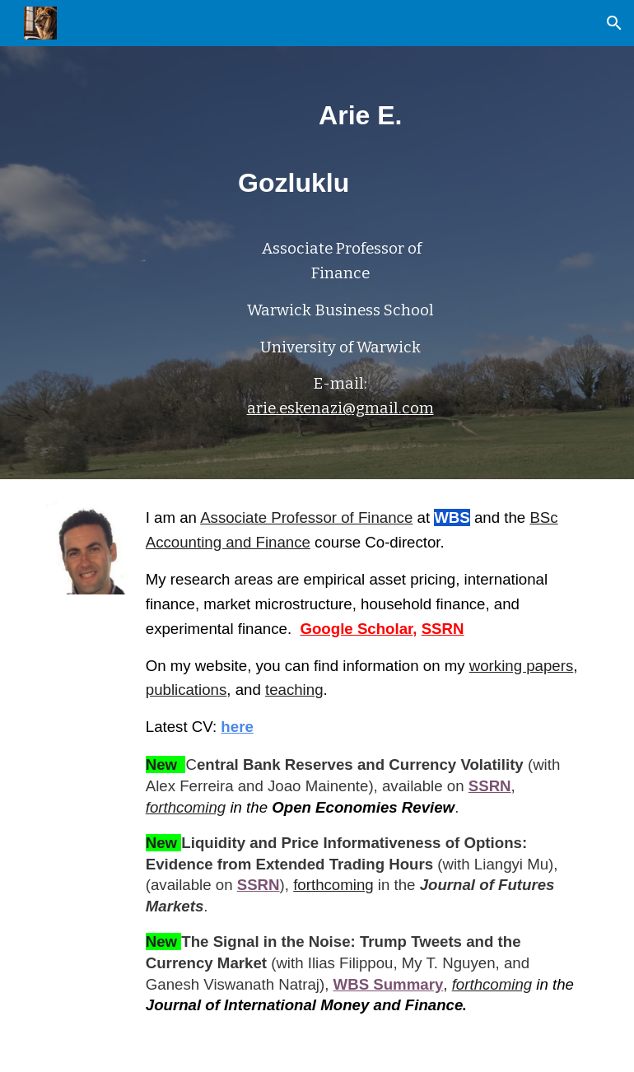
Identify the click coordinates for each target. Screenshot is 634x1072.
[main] (340, 136)
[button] (614, 23)
